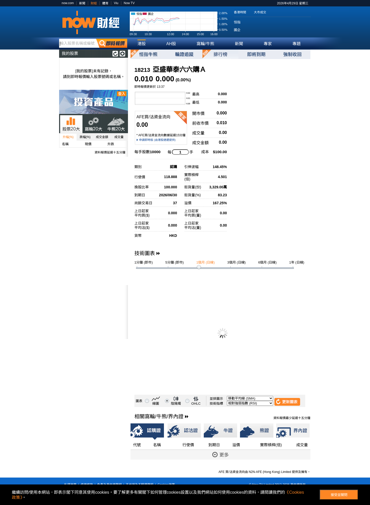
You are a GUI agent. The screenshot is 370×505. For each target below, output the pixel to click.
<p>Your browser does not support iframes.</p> (93, 312)
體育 (105, 3)
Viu (116, 3)
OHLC (196, 403)
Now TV (129, 3)
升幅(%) (68, 137)
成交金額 (102, 137)
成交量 (119, 137)
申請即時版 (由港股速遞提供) (157, 139)
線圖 (155, 403)
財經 (94, 3)
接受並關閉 (339, 495)
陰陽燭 (176, 403)
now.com (68, 3)
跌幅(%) (85, 137)
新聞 (82, 3)
